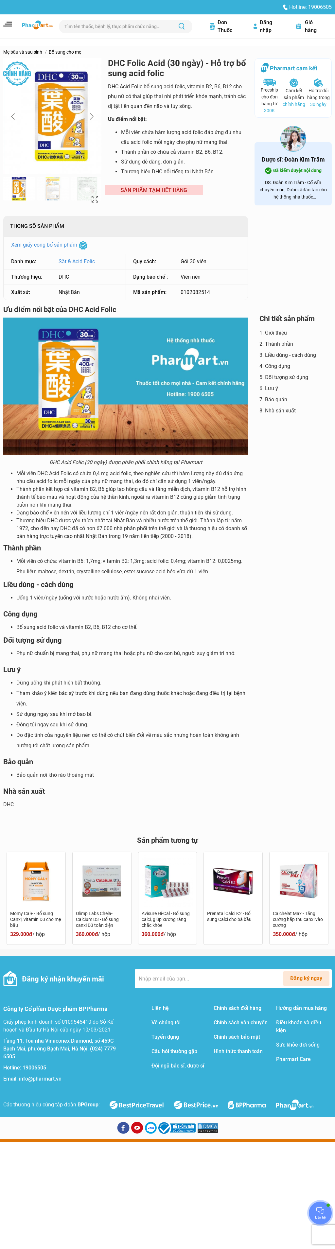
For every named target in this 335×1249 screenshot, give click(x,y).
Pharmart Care (293, 1059)
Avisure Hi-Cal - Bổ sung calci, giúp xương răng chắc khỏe (166, 919)
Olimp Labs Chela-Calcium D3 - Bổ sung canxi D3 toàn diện (97, 919)
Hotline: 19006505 (310, 7)
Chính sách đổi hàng (237, 1008)
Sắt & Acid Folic (77, 261)
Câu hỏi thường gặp (174, 1051)
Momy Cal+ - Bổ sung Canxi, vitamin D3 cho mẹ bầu (35, 919)
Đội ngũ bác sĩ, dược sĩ (177, 1066)
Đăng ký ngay (306, 978)
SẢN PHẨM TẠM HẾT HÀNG (154, 190)
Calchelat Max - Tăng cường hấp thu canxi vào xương (298, 919)
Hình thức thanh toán (238, 1051)
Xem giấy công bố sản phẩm (49, 245)
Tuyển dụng (165, 1037)
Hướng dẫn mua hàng (301, 1008)
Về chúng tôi (166, 1022)
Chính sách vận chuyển (241, 1022)
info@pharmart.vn (40, 1079)
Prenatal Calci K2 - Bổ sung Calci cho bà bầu (229, 916)
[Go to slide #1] (19, 188)
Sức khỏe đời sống (298, 1045)
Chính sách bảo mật (237, 1037)
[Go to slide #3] (87, 188)
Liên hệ (160, 1008)
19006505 (34, 1068)
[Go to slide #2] (53, 188)
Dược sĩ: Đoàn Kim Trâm (293, 159)
